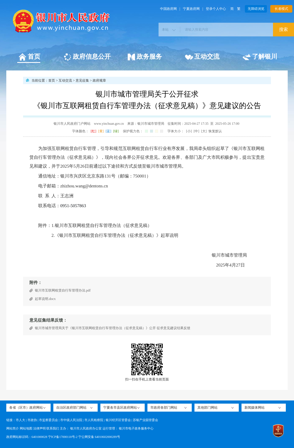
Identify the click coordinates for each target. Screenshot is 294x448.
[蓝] (108, 131)
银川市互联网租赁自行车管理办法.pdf (63, 290)
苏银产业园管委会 (145, 420)
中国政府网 (168, 9)
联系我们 (52, 428)
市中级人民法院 (71, 420)
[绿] (116, 131)
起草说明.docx (45, 299)
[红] (93, 131)
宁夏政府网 (191, 9)
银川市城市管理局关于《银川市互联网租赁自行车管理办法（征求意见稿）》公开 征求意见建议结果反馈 (112, 328)
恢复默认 (215, 131)
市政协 (32, 420)
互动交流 (202, 57)
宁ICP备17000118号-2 (62, 437)
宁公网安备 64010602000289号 (99, 437)
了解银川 (260, 57)
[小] (189, 131)
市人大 (20, 420)
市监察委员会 (48, 420)
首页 (29, 57)
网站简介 (12, 428)
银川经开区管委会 (118, 420)
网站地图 (26, 428)
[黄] (101, 131)
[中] (196, 131)
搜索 (283, 29)
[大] (204, 131)
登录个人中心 (216, 9)
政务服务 (144, 57)
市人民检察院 (93, 420)
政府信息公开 (87, 57)
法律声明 (39, 428)
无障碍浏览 (256, 9)
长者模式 (281, 9)
